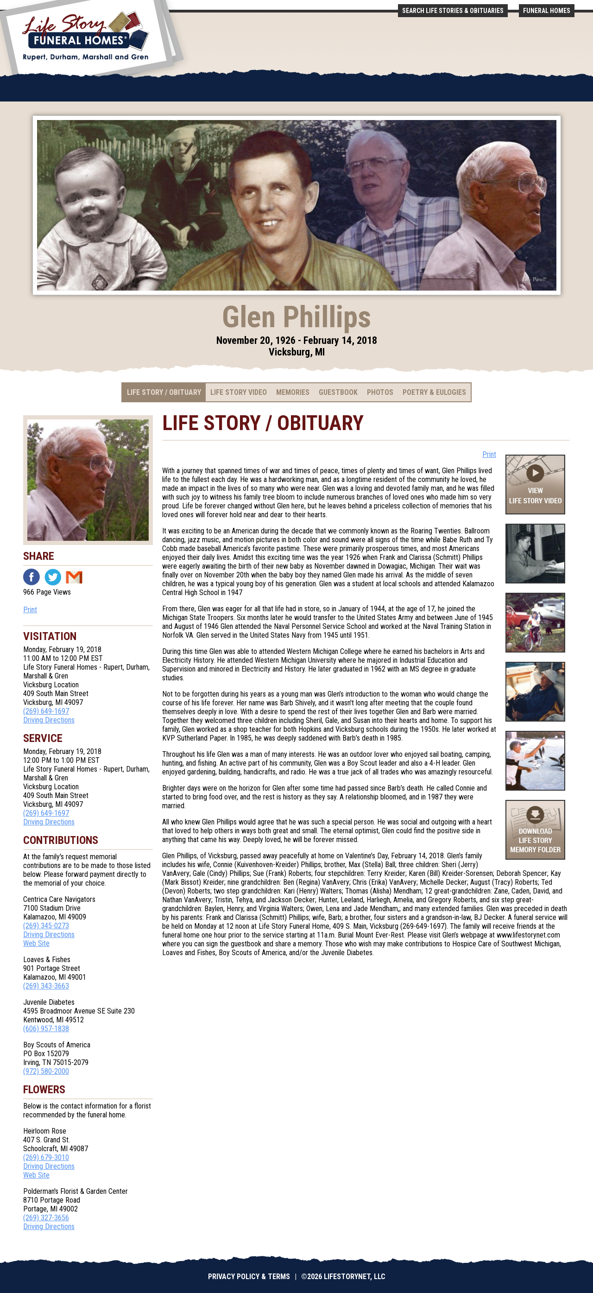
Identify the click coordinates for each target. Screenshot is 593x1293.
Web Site (36, 943)
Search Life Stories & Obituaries (453, 10)
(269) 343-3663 (46, 986)
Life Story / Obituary (164, 392)
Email (74, 577)
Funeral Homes (546, 10)
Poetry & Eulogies (434, 392)
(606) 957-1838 (46, 1028)
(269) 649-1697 (46, 711)
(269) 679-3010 (46, 1157)
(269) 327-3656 (46, 1217)
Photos (380, 392)
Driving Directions (49, 720)
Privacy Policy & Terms (249, 1276)
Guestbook (338, 392)
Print (30, 609)
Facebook (31, 577)
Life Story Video (238, 392)
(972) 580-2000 (46, 1071)
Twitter (52, 577)
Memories (292, 392)
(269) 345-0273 (46, 925)
